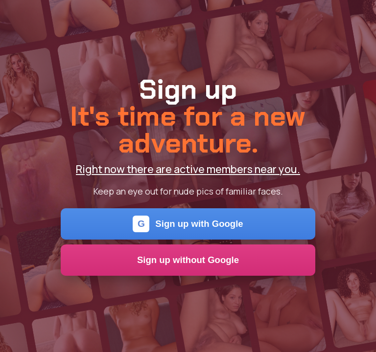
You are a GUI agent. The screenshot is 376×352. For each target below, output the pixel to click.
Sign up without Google (188, 260)
